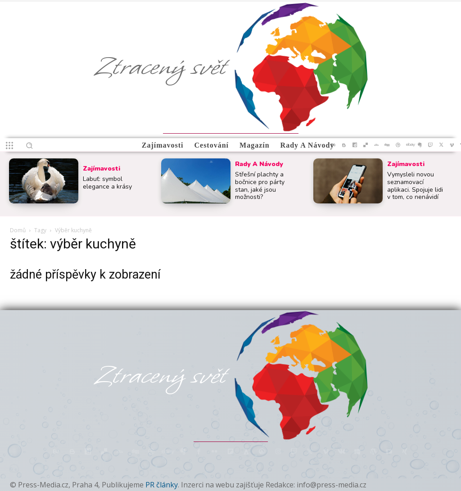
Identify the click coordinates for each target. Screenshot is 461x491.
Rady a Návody (259, 164)
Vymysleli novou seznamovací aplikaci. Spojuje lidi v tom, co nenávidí (415, 185)
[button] (29, 145)
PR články (161, 485)
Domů (18, 230)
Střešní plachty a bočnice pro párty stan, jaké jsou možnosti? (260, 185)
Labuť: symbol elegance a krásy (107, 183)
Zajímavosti (101, 169)
